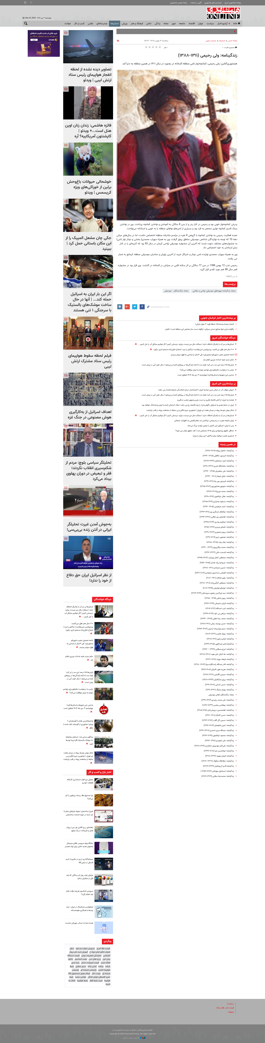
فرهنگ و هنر (137, 24)
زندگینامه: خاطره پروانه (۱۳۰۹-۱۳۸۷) (218, 450)
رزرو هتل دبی (95, 959)
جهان (200, 24)
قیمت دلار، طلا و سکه (224, 1008)
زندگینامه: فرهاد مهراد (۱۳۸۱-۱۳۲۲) (218, 659)
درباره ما (230, 1003)
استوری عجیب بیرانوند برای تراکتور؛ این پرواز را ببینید (211, 436)
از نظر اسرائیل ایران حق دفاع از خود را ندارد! (88, 578)
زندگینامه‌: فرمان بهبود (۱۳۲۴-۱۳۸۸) (218, 756)
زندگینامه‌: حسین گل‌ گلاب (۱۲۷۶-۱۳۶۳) (216, 720)
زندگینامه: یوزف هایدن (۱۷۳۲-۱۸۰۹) (218, 634)
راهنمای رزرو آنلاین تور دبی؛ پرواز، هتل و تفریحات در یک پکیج (78, 829)
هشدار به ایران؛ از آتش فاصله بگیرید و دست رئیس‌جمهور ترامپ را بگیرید (202, 400)
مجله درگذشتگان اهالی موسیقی (220, 695)
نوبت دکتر (96, 973)
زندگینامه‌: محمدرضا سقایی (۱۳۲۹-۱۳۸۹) (216, 776)
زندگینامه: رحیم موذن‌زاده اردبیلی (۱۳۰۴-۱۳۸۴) (213, 628)
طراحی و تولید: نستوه (134, 1038)
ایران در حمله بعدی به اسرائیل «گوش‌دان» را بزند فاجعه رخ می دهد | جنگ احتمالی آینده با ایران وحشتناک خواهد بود (183, 405)
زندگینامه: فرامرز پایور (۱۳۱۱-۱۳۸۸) (219, 639)
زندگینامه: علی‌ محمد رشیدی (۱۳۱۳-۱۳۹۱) (215, 700)
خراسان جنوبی (211, 40)
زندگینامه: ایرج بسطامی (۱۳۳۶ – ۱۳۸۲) (216, 649)
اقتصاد (191, 24)
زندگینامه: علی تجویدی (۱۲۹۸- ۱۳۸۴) (217, 740)
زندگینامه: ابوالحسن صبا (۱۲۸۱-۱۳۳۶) (217, 751)
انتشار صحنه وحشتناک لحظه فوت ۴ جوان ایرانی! (212, 324)
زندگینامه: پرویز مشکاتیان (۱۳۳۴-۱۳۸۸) (216, 679)
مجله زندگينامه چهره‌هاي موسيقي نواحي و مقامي (214, 291)
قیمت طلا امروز (103, 948)
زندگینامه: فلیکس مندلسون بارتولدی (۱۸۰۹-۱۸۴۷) (212, 573)
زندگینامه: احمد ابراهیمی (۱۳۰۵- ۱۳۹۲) (216, 506)
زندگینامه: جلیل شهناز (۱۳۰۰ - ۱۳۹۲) (218, 476)
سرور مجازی (80, 966)
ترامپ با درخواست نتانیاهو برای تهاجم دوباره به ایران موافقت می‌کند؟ (204, 370)
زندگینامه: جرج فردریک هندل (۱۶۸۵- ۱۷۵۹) (215, 562)
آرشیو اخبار (222, 24)
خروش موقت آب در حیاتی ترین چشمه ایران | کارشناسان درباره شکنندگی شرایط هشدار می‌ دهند (192, 390)
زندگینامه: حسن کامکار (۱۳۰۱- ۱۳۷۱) (218, 715)
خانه (237, 24)
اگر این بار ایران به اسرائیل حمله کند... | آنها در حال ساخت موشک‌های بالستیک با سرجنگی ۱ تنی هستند (89, 302)
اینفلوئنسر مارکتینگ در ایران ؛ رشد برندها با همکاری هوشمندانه (78, 908)
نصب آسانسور (81, 959)
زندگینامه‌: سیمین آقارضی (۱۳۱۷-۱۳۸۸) (216, 674)
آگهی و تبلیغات (196, 2)
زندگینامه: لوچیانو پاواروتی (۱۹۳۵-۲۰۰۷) (216, 588)
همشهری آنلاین (223, 13)
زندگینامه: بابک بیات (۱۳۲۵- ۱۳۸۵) (218, 542)
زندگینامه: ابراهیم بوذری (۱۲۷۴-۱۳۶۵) (217, 522)
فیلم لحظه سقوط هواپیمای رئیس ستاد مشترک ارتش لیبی (89, 361)
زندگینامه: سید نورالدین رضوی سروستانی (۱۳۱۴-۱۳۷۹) (210, 593)
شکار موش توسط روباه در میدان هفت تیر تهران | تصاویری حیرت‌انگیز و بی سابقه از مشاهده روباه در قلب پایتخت (184, 410)
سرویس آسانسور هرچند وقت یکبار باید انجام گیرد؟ (80, 892)
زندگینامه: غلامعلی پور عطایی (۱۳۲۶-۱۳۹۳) (215, 517)
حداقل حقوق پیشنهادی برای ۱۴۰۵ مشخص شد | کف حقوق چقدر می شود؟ (201, 430)
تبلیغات (230, 1012)
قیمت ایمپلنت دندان (90, 962)
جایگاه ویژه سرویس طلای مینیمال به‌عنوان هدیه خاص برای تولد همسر (78, 846)
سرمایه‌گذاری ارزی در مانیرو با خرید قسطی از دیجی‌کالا (80, 861)
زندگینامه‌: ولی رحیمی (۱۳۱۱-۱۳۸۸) (207, 55)
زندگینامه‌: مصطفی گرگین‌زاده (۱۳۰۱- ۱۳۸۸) (215, 583)
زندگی (157, 24)
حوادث (68, 24)
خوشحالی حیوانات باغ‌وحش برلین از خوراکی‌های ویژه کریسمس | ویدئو (89, 187)
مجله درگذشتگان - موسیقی (176, 291)
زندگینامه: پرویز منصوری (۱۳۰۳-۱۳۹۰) (217, 532)
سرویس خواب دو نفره (85, 948)
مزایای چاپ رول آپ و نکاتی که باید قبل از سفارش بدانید (80, 877)
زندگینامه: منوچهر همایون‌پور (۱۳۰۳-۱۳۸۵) (215, 486)
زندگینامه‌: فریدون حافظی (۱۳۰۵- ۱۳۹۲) (216, 455)
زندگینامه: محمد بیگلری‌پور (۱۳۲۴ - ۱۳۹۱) (216, 547)
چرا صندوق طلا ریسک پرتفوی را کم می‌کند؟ (79, 797)
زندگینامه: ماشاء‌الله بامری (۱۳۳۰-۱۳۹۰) (217, 466)
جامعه (182, 24)
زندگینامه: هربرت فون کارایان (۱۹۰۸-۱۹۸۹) (215, 669)
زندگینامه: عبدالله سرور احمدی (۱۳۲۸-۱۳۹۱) (215, 730)
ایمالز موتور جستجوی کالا (79, 973)
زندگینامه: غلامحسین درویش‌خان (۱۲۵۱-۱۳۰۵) (213, 710)
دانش (148, 24)
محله (166, 24)
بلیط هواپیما (82, 980)
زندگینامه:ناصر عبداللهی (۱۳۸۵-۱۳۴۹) (217, 644)
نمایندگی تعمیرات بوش (91, 955)
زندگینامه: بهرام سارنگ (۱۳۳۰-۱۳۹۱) (218, 689)
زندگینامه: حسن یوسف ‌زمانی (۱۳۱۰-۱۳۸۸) (215, 623)
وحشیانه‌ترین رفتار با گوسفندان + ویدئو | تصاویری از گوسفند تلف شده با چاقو (78, 724)
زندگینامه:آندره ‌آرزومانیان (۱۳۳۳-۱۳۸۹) (216, 766)
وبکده (100, 966)
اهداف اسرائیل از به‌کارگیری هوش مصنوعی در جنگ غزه (89, 415)
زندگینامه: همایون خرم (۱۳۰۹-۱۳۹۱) (218, 537)
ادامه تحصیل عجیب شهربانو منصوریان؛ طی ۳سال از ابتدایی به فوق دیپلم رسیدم (198, 354)
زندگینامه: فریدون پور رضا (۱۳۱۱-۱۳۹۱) (217, 481)
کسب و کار (79, 24)
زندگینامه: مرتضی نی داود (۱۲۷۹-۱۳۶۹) (217, 613)
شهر (174, 24)
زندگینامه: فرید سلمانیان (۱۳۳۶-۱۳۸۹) (217, 461)
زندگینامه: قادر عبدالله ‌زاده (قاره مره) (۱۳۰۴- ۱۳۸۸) (211, 664)
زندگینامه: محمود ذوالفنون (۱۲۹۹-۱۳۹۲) (216, 735)
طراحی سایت (80, 977)
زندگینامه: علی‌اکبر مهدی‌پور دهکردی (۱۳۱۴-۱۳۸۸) (212, 746)
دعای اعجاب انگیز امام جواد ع (90, 950)
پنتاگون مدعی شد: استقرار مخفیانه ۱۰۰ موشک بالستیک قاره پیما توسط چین (78, 740)
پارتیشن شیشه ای (88, 970)
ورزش (124, 24)
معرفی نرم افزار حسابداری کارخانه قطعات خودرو (78, 781)
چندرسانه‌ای (102, 24)
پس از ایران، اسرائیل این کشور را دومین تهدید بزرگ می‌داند (208, 425)
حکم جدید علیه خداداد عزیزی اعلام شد (217, 360)
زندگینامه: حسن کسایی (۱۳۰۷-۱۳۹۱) (218, 684)
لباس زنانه (92, 966)
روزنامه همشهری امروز (232, 2)
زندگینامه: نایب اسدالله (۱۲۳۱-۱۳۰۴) (218, 608)
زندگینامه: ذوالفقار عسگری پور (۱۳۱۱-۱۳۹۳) (215, 512)
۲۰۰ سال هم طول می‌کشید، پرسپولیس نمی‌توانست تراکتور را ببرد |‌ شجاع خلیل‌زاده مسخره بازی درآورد (189, 349)
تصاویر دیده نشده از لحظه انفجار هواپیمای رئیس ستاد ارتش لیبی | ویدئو (89, 74)
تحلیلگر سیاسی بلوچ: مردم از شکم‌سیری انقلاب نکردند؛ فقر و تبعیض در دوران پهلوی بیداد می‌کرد (88, 471)
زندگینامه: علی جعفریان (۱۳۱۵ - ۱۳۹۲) (217, 471)
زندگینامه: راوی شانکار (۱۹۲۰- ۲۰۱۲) (218, 578)
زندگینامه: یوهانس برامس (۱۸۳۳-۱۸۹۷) (216, 705)
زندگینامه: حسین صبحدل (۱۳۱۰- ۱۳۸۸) (216, 567)
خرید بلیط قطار (95, 980)
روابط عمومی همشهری (178, 2)
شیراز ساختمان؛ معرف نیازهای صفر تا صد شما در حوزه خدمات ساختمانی (79, 815)
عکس (90, 24)
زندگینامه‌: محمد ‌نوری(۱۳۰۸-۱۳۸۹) (218, 491)
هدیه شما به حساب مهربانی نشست (81, 924)
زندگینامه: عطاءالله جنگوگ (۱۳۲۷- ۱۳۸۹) (216, 761)
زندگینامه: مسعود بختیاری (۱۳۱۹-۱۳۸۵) (216, 501)
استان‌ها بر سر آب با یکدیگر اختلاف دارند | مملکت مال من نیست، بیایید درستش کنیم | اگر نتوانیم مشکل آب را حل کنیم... (180, 344)
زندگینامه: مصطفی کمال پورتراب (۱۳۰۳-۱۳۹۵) (214, 557)
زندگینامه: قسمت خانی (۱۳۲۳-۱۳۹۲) (217, 552)
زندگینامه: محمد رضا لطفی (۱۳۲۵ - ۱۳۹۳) (215, 618)
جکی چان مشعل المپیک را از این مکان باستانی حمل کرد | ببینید (88, 243)
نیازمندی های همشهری (213, 2)
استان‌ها (114, 24)
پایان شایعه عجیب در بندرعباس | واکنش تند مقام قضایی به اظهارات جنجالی (201, 420)
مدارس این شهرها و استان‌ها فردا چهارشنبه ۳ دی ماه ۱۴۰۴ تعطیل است (202, 375)
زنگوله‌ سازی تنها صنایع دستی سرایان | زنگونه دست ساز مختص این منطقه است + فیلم (196, 329)
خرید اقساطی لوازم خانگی (99, 977)
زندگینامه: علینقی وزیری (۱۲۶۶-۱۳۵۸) (217, 527)
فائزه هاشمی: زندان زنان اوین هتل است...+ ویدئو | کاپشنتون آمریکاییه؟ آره (88, 131)
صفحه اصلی (232, 40)
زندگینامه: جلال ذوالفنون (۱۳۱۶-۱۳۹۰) (217, 496)
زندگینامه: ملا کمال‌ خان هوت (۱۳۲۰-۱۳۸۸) (215, 654)
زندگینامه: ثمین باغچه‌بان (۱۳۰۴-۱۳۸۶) (217, 725)
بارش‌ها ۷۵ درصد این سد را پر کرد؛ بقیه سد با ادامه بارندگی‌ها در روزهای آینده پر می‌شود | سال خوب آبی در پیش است (182, 365)
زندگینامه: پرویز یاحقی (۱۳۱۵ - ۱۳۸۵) (217, 598)
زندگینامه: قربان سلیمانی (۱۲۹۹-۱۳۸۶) (217, 603)
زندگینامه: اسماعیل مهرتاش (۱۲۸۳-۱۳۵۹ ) (215, 771)
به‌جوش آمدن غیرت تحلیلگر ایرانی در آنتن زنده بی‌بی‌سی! (89, 527)
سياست (210, 24)
